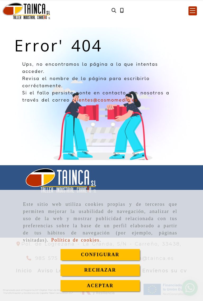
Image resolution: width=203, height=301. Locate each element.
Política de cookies (75, 240)
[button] (192, 10)
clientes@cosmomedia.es (105, 100)
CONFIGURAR (100, 254)
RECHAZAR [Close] (100, 270)
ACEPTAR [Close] (100, 285)
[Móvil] (122, 10)
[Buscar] (114, 10)
